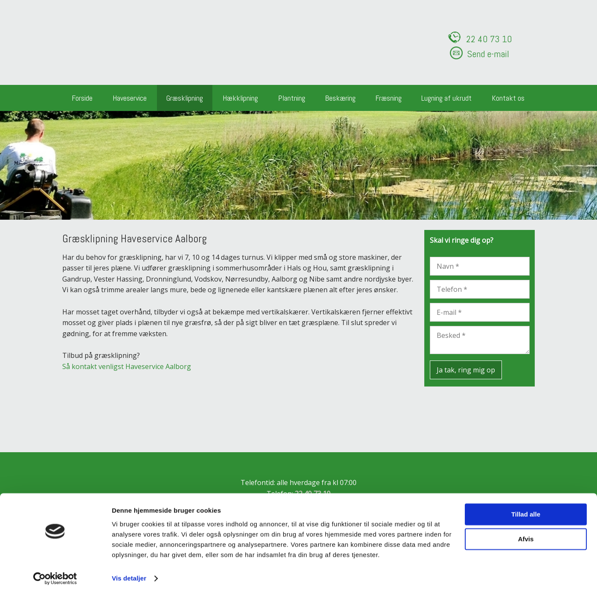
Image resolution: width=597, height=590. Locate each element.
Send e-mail (488, 54)
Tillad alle (525, 509)
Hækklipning (240, 98)
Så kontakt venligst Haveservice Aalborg (126, 366)
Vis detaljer (129, 573)
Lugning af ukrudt (446, 98)
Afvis (526, 534)
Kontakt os (508, 98)
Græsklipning (184, 98)
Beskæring (340, 98)
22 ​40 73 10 (489, 39)
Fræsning (388, 98)
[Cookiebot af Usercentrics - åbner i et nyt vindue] (55, 573)
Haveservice (130, 98)
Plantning (291, 98)
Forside (82, 98)
